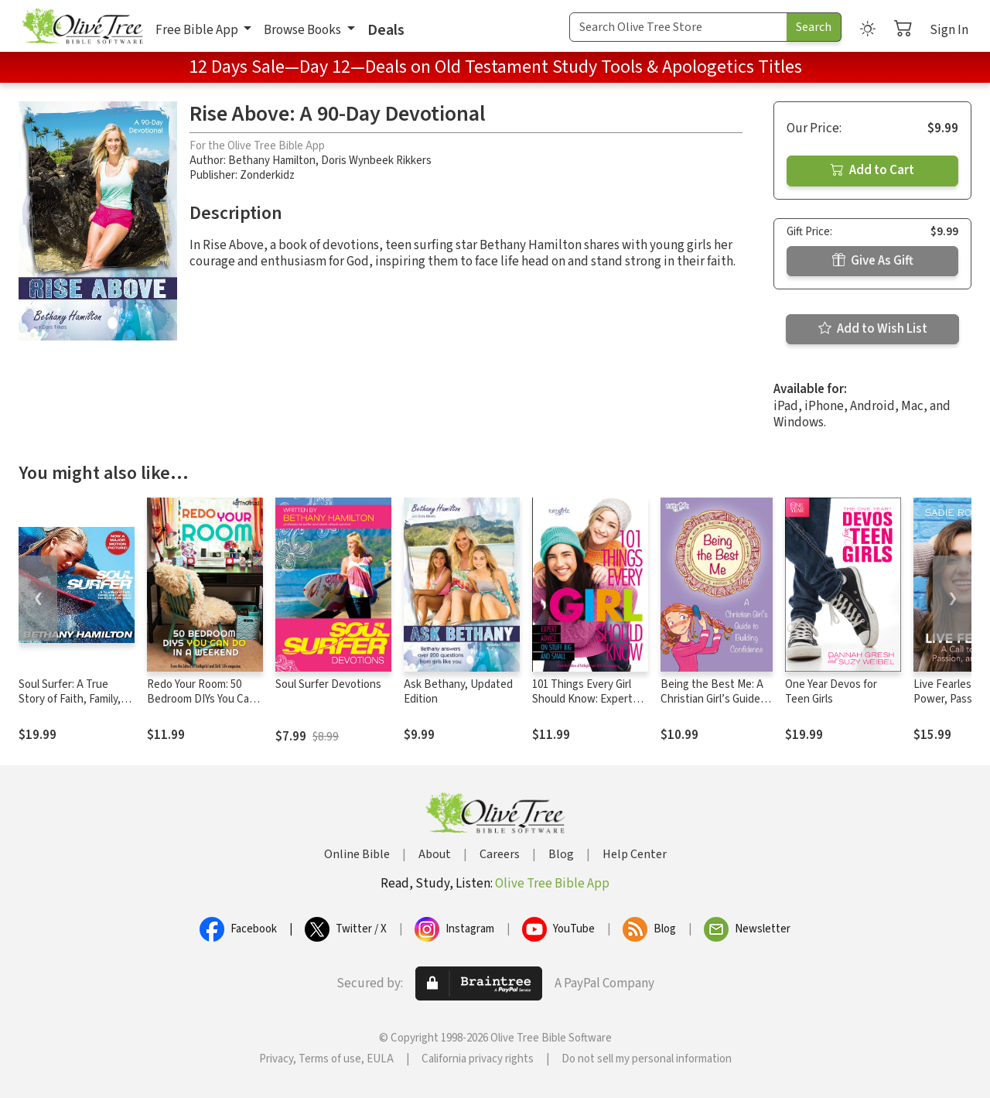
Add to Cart (872, 170)
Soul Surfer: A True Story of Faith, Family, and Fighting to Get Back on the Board (70, 706)
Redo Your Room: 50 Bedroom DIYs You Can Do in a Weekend (201, 699)
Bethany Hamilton (272, 160)
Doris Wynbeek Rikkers (376, 160)
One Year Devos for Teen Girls (831, 691)
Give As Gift (872, 260)
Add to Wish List (872, 329)
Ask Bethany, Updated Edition (458, 691)
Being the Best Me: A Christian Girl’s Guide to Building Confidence (716, 699)
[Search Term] (678, 27)
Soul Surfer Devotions (328, 684)
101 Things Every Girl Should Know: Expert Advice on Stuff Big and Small (588, 706)
